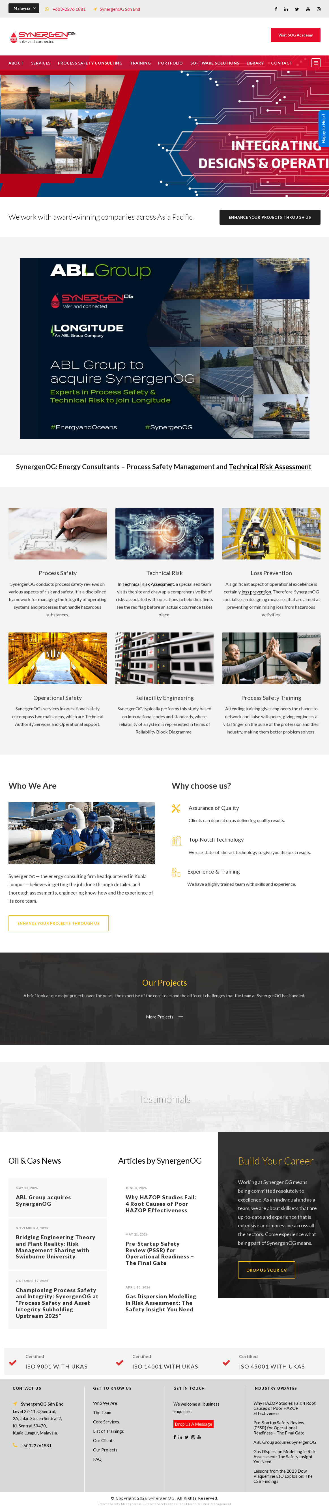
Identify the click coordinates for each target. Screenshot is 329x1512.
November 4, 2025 (32, 1228)
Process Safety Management (120, 1503)
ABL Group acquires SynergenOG (43, 1200)
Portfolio (170, 63)
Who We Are (105, 1403)
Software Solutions (214, 63)
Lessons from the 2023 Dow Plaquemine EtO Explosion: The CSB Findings (283, 1476)
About (16, 63)
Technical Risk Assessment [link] (270, 466)
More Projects (164, 1016)
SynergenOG (162, 1498)
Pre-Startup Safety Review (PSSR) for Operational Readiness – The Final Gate (160, 1253)
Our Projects (105, 1449)
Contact (282, 63)
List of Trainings (108, 1431)
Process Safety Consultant (165, 1503)
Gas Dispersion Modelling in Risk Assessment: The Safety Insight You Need (161, 1302)
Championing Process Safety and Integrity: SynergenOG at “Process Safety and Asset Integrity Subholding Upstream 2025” (57, 1303)
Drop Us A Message (193, 1424)
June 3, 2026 (136, 1188)
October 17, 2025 (32, 1280)
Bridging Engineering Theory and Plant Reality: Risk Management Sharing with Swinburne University (56, 1247)
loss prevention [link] (256, 591)
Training (140, 63)
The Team (102, 1412)
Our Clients (104, 1440)
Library (255, 63)
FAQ (97, 1459)
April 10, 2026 (138, 1287)
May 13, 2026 (27, 1188)
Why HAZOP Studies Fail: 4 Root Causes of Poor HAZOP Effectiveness (161, 1203)
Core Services (106, 1421)
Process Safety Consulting (90, 63)
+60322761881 (36, 1445)
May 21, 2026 (137, 1234)
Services (41, 63)
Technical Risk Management (209, 1503)
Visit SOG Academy (295, 35)
